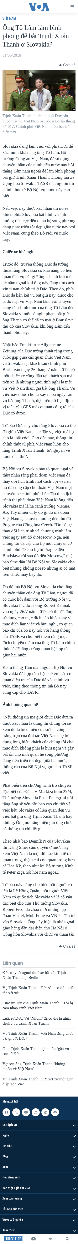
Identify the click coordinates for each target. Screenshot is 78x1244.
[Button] (67, 65)
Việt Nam (9, 18)
